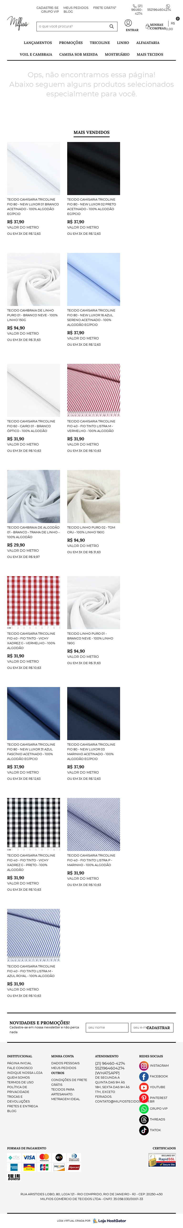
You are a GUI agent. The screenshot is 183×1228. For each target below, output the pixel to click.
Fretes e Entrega (22, 1106)
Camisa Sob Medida (78, 54)
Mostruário (117, 54)
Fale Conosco (20, 1068)
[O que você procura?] (111, 26)
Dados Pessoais (65, 1063)
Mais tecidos (150, 54)
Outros (57, 1073)
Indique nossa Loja (24, 1073)
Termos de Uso (20, 1082)
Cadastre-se (47, 8)
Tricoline (100, 42)
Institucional (19, 1056)
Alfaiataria (147, 42)
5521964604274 (159, 9)
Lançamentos (38, 42)
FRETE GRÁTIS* (104, 8)
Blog (68, 11)
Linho (123, 42)
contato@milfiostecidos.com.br (124, 1101)
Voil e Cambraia (36, 54)
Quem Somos (18, 1077)
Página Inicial (19, 1063)
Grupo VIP (50, 11)
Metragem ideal (65, 1099)
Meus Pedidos (75, 8)
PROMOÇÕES (71, 42)
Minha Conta (62, 1056)
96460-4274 (136, 10)
